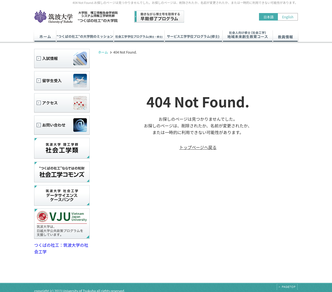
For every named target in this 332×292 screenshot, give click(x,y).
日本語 (268, 16)
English (287, 16)
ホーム (103, 52)
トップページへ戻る (198, 147)
